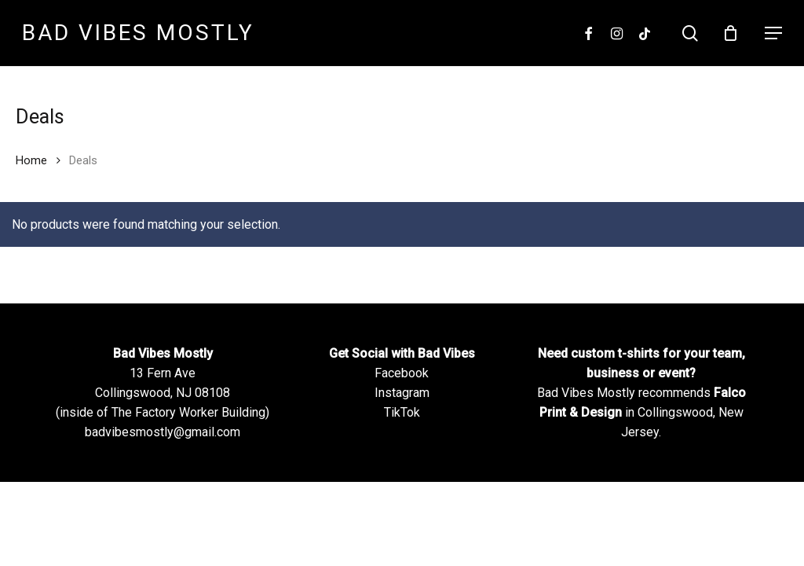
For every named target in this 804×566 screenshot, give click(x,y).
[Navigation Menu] (773, 33)
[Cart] (734, 33)
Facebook (402, 373)
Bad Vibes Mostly (138, 33)
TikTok (402, 412)
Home (31, 160)
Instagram (402, 392)
